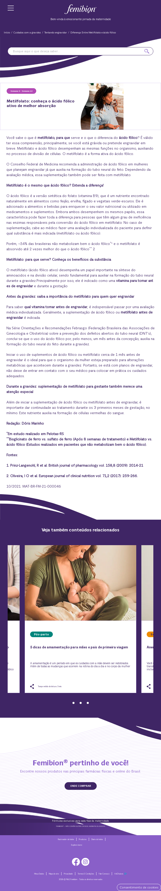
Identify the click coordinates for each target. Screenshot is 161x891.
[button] (146, 51)
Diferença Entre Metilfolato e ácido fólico (93, 32)
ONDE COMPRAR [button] (80, 786)
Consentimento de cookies (139, 887)
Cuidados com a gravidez (27, 32)
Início (7, 32)
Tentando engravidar (55, 32)
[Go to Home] (80, 9)
